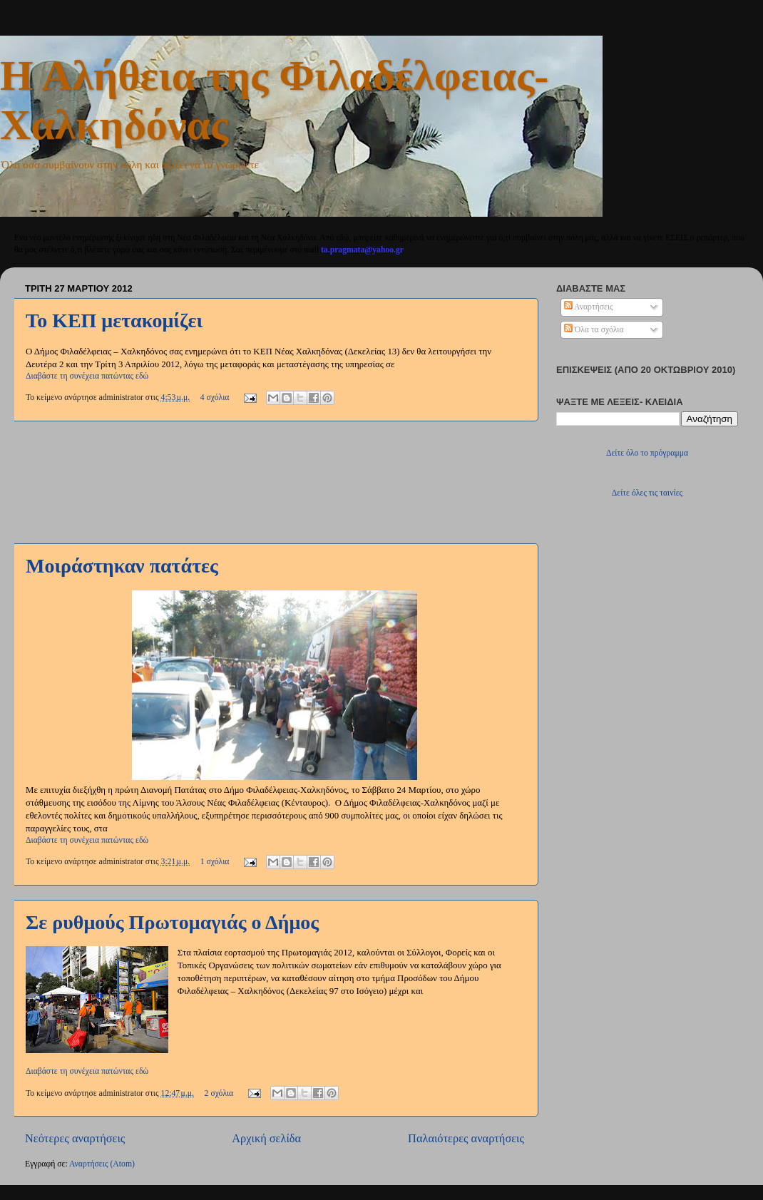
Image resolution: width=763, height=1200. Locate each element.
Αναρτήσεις (588, 307)
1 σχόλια (215, 861)
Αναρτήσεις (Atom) (102, 1164)
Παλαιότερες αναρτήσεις (466, 1138)
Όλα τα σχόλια (594, 329)
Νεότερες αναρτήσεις (75, 1138)
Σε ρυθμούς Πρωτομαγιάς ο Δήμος (172, 922)
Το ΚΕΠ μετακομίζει (114, 320)
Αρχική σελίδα (266, 1138)
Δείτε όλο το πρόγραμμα (647, 453)
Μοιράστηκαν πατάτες (122, 566)
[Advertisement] (274, 482)
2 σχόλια (219, 1093)
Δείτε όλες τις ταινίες (647, 493)
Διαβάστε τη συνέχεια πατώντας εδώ (87, 376)
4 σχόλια (215, 397)
